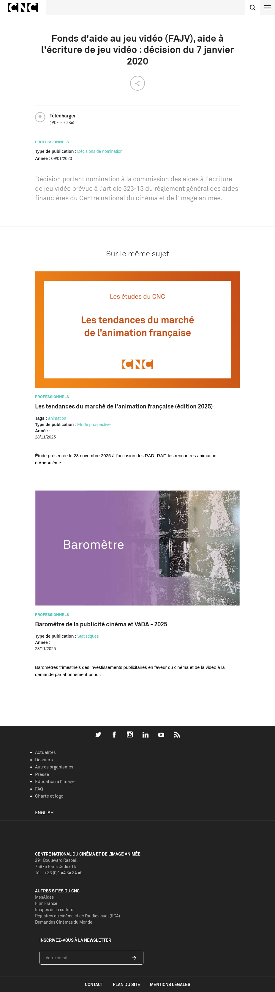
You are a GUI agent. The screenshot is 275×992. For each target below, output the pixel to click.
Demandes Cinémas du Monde (63, 922)
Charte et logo (49, 796)
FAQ (39, 789)
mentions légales (170, 984)
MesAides (44, 897)
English (44, 812)
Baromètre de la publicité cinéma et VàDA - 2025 (101, 624)
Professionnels (52, 141)
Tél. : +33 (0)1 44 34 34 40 (59, 872)
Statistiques (88, 636)
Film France (46, 903)
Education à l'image (55, 781)
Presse (42, 774)
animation (57, 418)
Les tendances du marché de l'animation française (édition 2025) (124, 406)
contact (94, 984)
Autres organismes (54, 767)
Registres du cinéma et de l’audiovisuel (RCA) (77, 915)
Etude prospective (93, 424)
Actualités (45, 752)
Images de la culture (54, 909)
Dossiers (44, 760)
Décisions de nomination (100, 151)
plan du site (126, 984)
